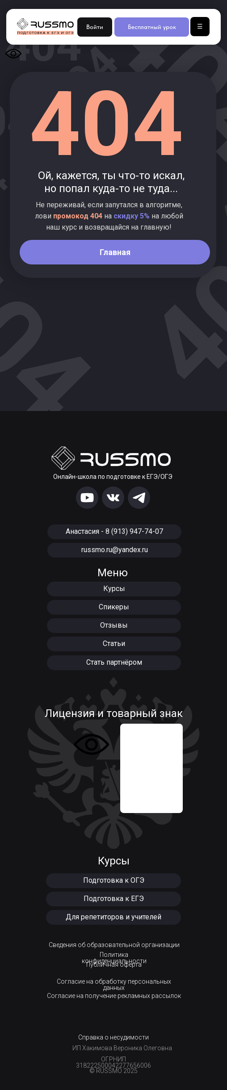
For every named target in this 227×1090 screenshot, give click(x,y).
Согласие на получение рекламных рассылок (114, 995)
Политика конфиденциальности (114, 957)
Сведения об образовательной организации (114, 944)
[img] (87, 497)
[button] (113, 880)
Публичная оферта (114, 964)
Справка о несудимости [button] (113, 1037)
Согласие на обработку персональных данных (114, 984)
